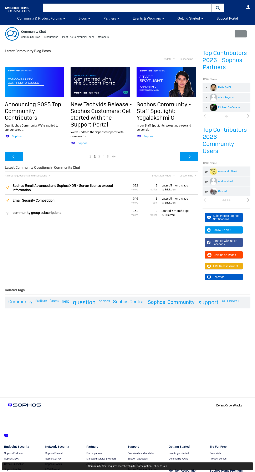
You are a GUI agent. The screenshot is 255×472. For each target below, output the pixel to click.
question (84, 302)
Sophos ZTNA (53, 458)
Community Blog (30, 37)
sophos (104, 301)
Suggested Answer (8, 187)
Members (103, 37)
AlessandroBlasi (227, 171)
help (66, 301)
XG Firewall (230, 301)
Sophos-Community (171, 302)
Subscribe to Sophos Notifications (223, 217)
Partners (109, 18)
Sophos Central (128, 301)
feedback (41, 301)
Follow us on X (219, 229)
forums (54, 301)
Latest (175, 185)
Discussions (51, 37)
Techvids (215, 277)
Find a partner (94, 453)
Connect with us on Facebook (222, 242)
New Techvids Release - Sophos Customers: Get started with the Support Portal (101, 114)
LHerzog (170, 215)
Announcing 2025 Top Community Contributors (33, 111)
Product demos (218, 458)
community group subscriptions (36, 213)
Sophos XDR (11, 458)
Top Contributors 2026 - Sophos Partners (225, 60)
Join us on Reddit (221, 254)
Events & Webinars (147, 18)
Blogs (82, 18)
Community (20, 301)
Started (175, 210)
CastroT (222, 191)
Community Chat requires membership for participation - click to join (127, 466)
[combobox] (127, 8)
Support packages (138, 458)
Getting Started (188, 18)
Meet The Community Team (78, 37)
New (240, 34)
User (248, 7)
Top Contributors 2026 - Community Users (225, 140)
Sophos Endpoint (13, 453)
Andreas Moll (225, 181)
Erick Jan (170, 189)
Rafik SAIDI (224, 87)
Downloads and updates (141, 453)
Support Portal (227, 18)
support (208, 302)
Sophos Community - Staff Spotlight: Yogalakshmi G (164, 111)
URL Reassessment (222, 266)
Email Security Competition (33, 200)
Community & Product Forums (39, 18)
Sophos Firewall (54, 453)
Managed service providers (101, 458)
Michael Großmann (229, 107)
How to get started (179, 453)
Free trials (215, 453)
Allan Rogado (226, 97)
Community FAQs (178, 458)
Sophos (17, 136)
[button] (218, 8)
